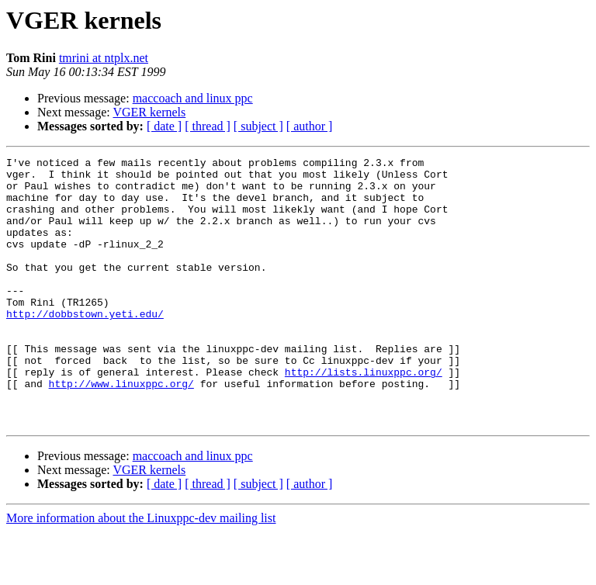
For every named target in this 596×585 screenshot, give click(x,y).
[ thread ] (207, 126)
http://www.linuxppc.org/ (121, 430)
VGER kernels (149, 112)
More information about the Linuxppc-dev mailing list (140, 571)
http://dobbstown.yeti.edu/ (85, 346)
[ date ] (164, 126)
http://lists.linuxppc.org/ (363, 416)
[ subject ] (258, 126)
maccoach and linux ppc (193, 98)
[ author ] (309, 126)
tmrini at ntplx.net (103, 57)
